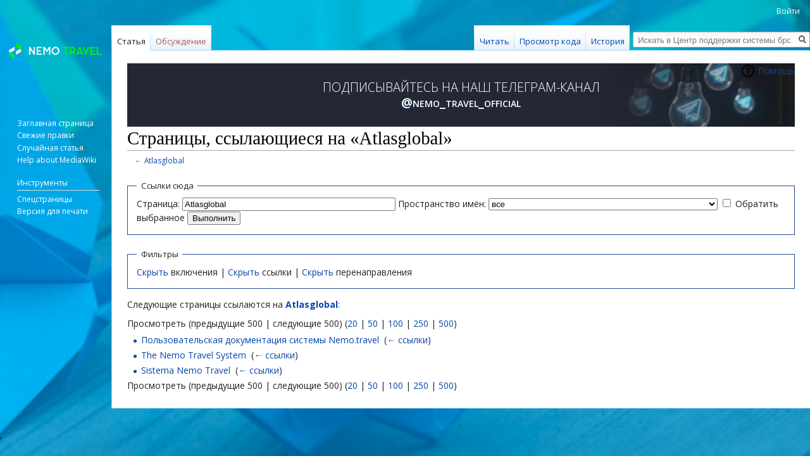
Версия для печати (52, 211)
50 (373, 323)
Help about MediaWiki (56, 160)
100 (395, 323)
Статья (131, 41)
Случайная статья (50, 147)
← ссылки (407, 340)
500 (446, 323)
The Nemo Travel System (193, 355)
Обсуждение (181, 41)
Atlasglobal (164, 160)
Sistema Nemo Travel (185, 370)
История (608, 41)
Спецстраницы (44, 199)
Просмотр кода (550, 41)
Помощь (776, 71)
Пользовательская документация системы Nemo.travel (260, 340)
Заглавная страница (55, 123)
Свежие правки (45, 135)
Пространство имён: (442, 204)
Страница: (158, 204)
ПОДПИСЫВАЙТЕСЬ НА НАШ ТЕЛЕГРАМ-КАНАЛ (461, 95)
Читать (494, 41)
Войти (788, 11)
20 (352, 323)
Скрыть (152, 272)
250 (420, 323)
